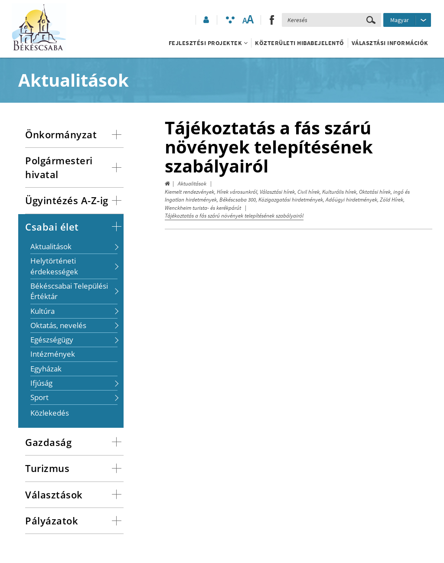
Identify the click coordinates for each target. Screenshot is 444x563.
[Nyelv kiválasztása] (407, 20)
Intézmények (52, 354)
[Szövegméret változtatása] (248, 20)
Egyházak (46, 369)
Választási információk (390, 43)
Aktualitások (192, 183)
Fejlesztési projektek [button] (208, 43)
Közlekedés (49, 413)
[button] (205, 20)
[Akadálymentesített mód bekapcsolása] (230, 20)
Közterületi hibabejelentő (299, 43)
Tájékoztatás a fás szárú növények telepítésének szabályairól (234, 215)
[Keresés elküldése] (371, 20)
